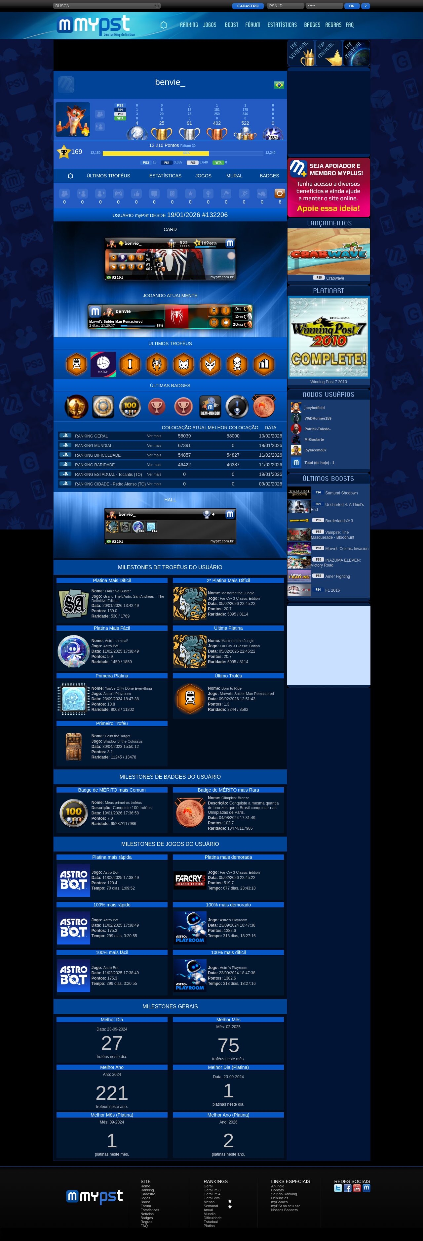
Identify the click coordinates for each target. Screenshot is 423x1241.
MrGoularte (314, 439)
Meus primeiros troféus (123, 802)
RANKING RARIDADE (95, 465)
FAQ (144, 1226)
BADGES (269, 175)
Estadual (211, 1222)
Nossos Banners (284, 1210)
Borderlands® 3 (339, 521)
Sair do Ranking (284, 1194)
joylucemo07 (316, 450)
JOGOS (203, 175)
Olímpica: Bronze (235, 798)
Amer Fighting (338, 576)
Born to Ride (231, 688)
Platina (209, 1226)
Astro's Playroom (117, 694)
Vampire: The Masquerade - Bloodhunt (332, 535)
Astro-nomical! (116, 641)
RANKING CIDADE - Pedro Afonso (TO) (110, 484)
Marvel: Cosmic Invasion (347, 548)
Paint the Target (117, 736)
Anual (208, 1210)
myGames (279, 1202)
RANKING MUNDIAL (93, 445)
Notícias (147, 1214)
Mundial (210, 1214)
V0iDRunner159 (318, 418)
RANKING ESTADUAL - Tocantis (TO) (108, 474)
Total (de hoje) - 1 (319, 463)
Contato (277, 1190)
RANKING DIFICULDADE (98, 455)
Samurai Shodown (342, 493)
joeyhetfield (315, 408)
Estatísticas (149, 1210)
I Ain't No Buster (118, 591)
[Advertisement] (170, 55)
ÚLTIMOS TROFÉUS (108, 175)
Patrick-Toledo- (318, 429)
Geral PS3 (212, 1190)
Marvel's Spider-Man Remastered (247, 694)
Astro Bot (110, 646)
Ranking (147, 1190)
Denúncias (279, 1198)
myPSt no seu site (285, 1206)
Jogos (145, 1198)
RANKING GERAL (91, 436)
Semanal (211, 1206)
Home (145, 1186)
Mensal (209, 1202)
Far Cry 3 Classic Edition (240, 598)
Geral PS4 (212, 1194)
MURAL (234, 175)
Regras (146, 1222)
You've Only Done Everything (128, 688)
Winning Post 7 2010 (328, 382)
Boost (145, 1202)
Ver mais (154, 436)
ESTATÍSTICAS (165, 175)
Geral (208, 1186)
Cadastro (147, 1194)
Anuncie (277, 1186)
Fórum (145, 1206)
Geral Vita (212, 1198)
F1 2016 (333, 590)
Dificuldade (212, 1218)
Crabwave (335, 278)
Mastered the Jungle (237, 593)
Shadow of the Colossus (123, 741)
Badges (146, 1218)
